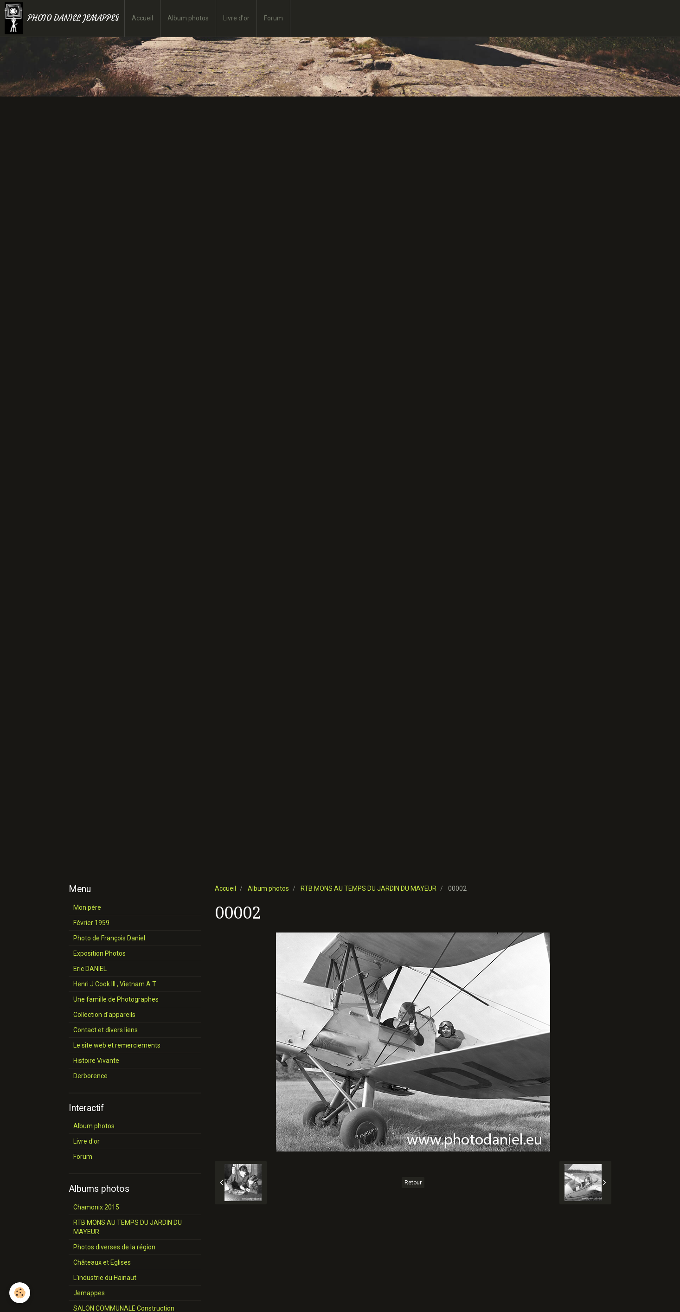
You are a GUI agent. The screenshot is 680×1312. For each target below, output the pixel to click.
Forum (273, 18)
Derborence (90, 1076)
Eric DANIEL (90, 968)
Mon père (87, 907)
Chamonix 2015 (96, 1207)
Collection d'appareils (104, 1014)
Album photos (188, 18)
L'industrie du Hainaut (104, 1277)
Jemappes (89, 1293)
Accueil (142, 18)
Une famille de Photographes (116, 999)
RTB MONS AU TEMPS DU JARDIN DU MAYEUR (368, 888)
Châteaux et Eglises (102, 1262)
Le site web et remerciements (116, 1045)
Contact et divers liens (105, 1030)
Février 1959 (91, 922)
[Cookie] (19, 1292)
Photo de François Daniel (109, 938)
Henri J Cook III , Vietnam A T (114, 984)
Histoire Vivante (96, 1060)
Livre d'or (236, 18)
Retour (413, 1182)
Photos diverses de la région (114, 1247)
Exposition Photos (99, 953)
